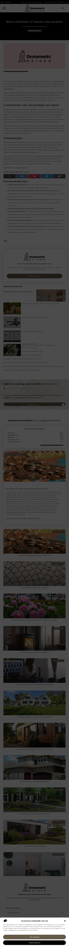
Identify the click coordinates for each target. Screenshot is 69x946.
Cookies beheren (34, 943)
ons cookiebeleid (21, 930)
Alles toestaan (35, 937)
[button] (65, 921)
